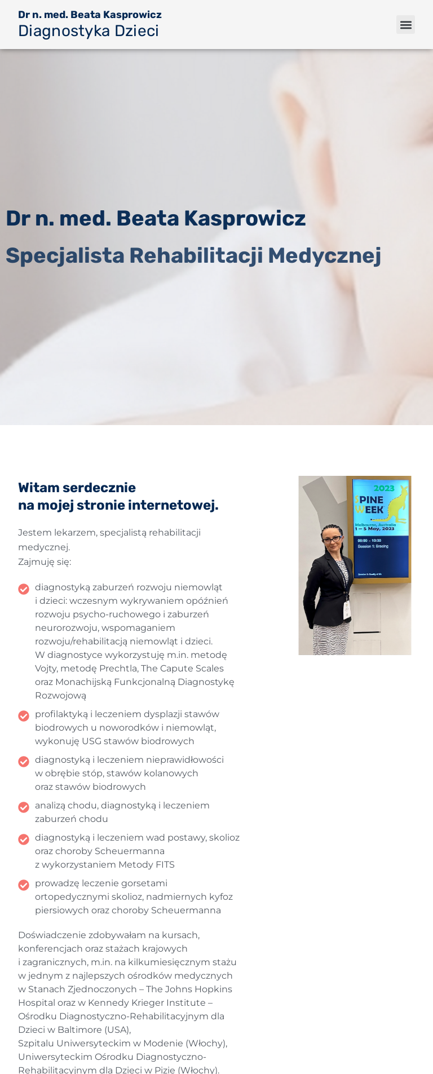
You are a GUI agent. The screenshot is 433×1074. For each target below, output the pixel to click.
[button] (405, 24)
